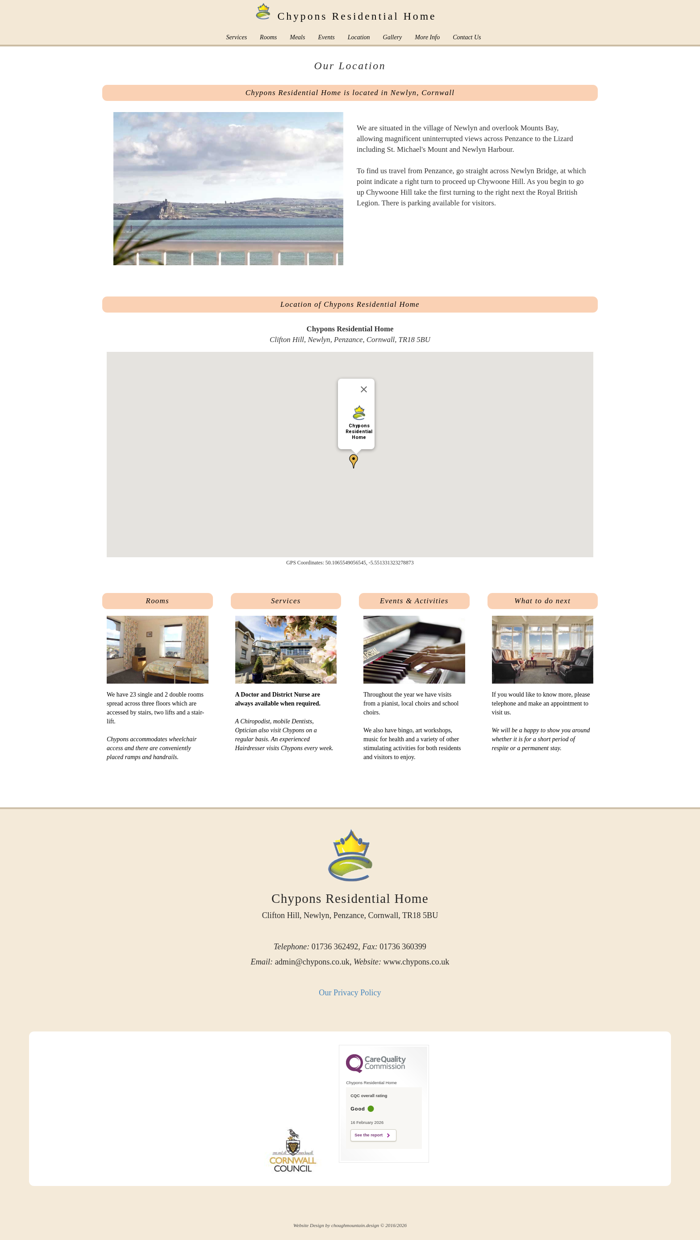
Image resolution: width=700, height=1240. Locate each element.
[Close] (364, 389)
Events (326, 37)
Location (359, 37)
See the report (368, 1135)
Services (236, 37)
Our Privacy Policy (350, 992)
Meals (297, 37)
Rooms (268, 37)
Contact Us (467, 37)
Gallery (392, 37)
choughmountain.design (355, 1225)
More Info (427, 37)
